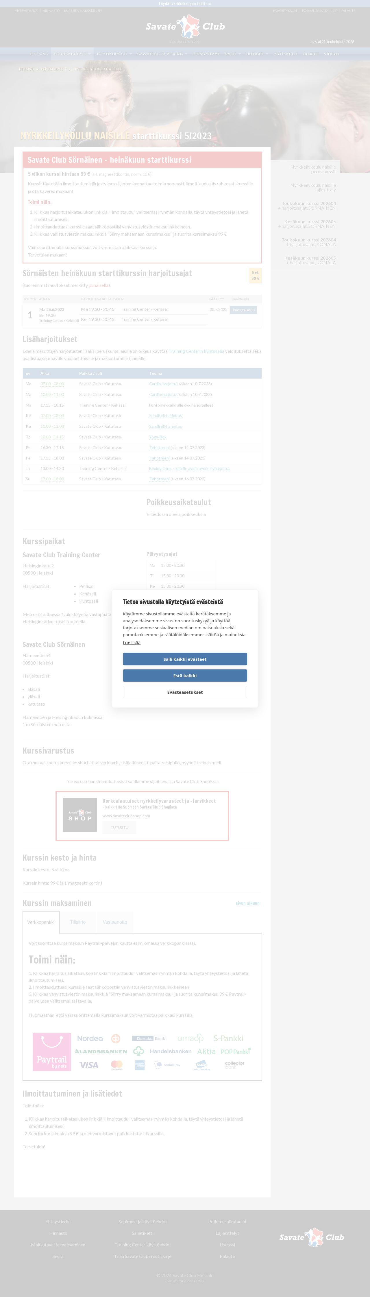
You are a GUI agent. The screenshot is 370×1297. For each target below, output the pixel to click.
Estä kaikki (217, 667)
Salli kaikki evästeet (153, 667)
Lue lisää (131, 651)
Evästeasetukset (185, 684)
